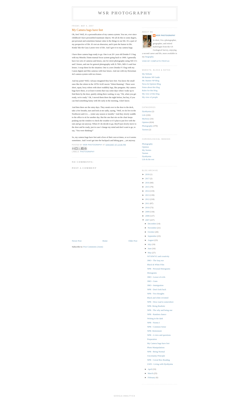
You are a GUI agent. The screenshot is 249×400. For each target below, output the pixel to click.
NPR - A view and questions (159, 335)
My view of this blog (150, 94)
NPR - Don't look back (156, 289)
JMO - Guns (152, 281)
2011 (147, 203)
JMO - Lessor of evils (156, 277)
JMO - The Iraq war (155, 260)
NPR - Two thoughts (155, 293)
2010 (147, 207)
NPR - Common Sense (156, 327)
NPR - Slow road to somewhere (160, 302)
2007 (147, 220)
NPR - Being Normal (156, 351)
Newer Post (76, 241)
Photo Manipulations (156, 347)
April (150, 369)
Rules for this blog (149, 90)
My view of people (150, 97)
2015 (147, 187)
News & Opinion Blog (151, 84)
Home (105, 241)
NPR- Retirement (154, 331)
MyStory (145, 118)
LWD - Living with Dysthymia (160, 364)
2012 (147, 199)
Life (144, 115)
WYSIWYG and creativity (158, 256)
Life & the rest (148, 159)
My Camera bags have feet (158, 343)
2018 (147, 174)
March (151, 373)
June (150, 248)
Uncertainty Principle (156, 356)
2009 (147, 211)
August (151, 240)
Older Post (132, 241)
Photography (87, 152)
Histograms (152, 273)
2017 (147, 178)
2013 (147, 195)
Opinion (145, 122)
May (150, 252)
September (152, 236)
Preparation (152, 339)
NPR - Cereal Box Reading (158, 360)
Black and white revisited (157, 298)
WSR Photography (124, 13)
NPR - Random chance (156, 314)
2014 (147, 191)
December (152, 223)
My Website (147, 74)
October (151, 232)
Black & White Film (155, 264)
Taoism (145, 129)
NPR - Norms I (153, 322)
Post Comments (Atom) (93, 247)
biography (149, 56)
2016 (147, 182)
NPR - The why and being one (159, 310)
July (150, 244)
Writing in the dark (155, 318)
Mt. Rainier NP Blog (150, 80)
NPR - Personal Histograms (158, 269)
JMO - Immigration (155, 285)
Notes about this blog (151, 87)
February (152, 377)
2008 (147, 216)
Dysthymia (146, 111)
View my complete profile (156, 61)
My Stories (146, 150)
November (152, 228)
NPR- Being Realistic (156, 306)
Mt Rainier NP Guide (151, 77)
